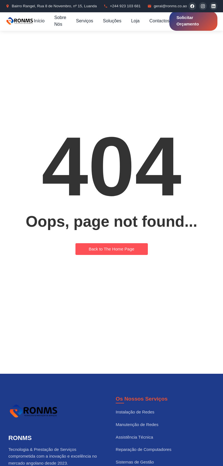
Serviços (84, 20)
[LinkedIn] (213, 6)
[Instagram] (203, 6)
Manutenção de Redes (137, 424)
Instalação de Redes (135, 412)
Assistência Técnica (134, 437)
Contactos (159, 20)
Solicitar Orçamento (187, 20)
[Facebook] (192, 6)
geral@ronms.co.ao (170, 6)
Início (39, 20)
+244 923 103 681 (125, 6)
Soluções (112, 20)
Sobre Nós (60, 21)
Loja (135, 20)
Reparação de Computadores (143, 449)
